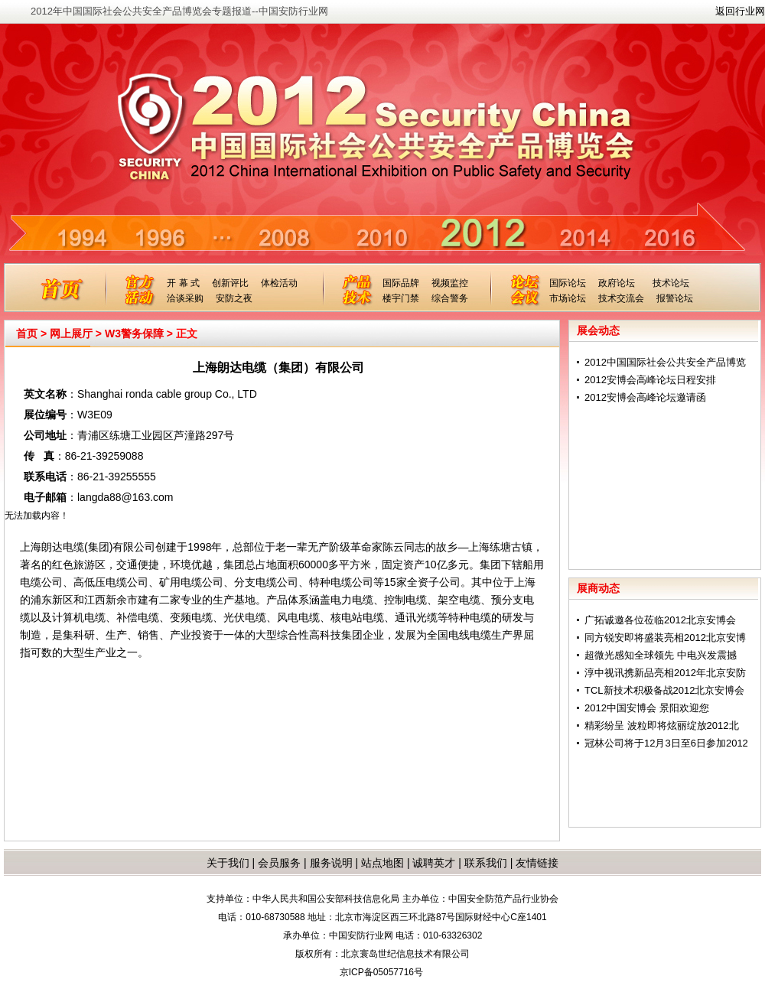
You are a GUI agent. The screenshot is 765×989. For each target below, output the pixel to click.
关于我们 (228, 863)
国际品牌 (400, 283)
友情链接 (537, 863)
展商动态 (598, 588)
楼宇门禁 (400, 298)
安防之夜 (234, 298)
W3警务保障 (134, 333)
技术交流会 (621, 298)
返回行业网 (740, 11)
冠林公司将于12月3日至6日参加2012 (666, 743)
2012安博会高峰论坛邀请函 (645, 397)
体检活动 (279, 283)
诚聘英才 (433, 863)
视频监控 (449, 283)
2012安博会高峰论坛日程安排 (650, 380)
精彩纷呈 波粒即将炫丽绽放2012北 (661, 725)
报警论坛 (674, 298)
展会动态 (598, 330)
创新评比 (230, 283)
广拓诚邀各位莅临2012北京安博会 (660, 620)
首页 (26, 333)
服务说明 (331, 863)
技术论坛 (671, 283)
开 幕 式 (183, 283)
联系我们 (485, 863)
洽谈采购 (185, 298)
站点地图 (381, 863)
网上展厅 (71, 333)
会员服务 (279, 863)
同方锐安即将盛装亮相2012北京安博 (665, 637)
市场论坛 (567, 298)
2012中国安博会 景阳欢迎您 (646, 708)
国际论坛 (567, 283)
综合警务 (449, 298)
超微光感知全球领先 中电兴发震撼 (660, 655)
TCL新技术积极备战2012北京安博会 (664, 690)
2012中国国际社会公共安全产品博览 (665, 362)
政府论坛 (616, 283)
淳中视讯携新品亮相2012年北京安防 (665, 672)
